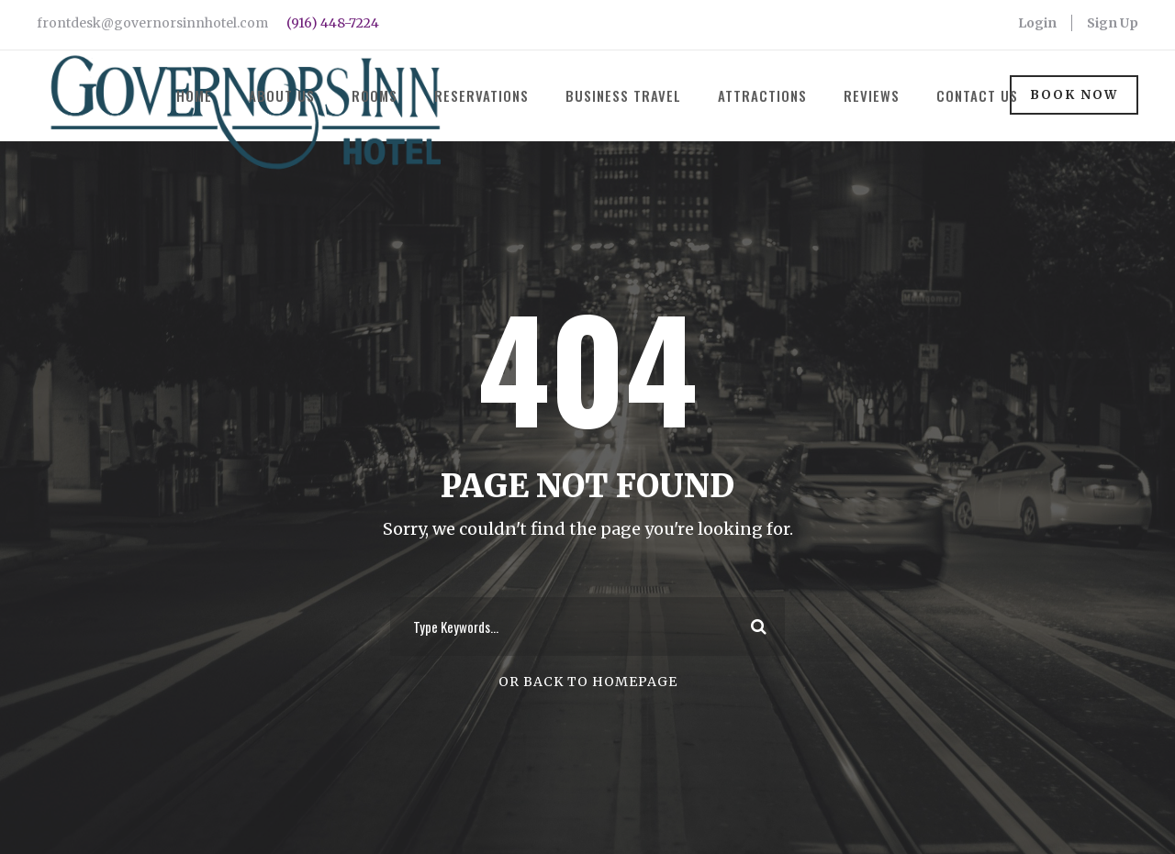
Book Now (1074, 95)
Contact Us (977, 95)
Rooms (374, 95)
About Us (282, 95)
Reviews (872, 95)
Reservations (481, 95)
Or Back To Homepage (587, 681)
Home (194, 95)
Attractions (762, 95)
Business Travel (623, 95)
